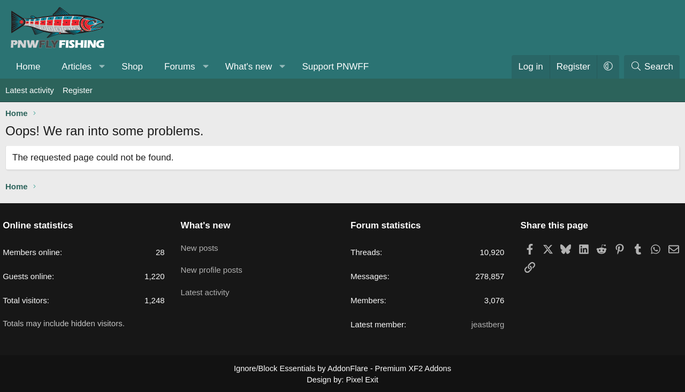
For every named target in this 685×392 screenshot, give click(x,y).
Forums (179, 67)
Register (78, 90)
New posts (202, 245)
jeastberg (485, 324)
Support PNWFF (335, 67)
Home (28, 67)
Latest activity (29, 90)
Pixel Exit (361, 378)
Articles (77, 67)
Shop (132, 67)
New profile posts (214, 266)
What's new (248, 67)
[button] (102, 67)
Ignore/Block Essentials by (342, 368)
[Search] (652, 67)
